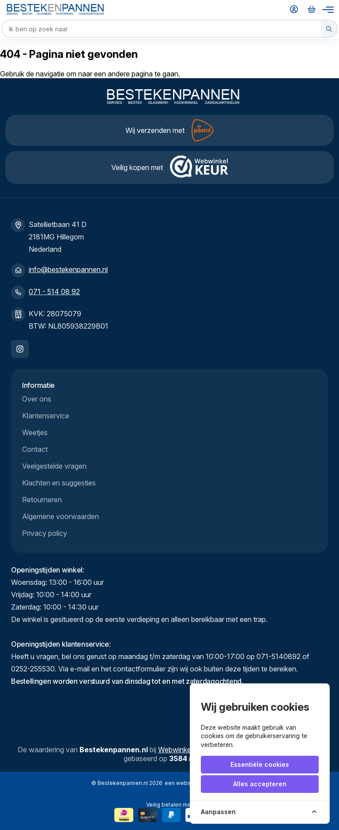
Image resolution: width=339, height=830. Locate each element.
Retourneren (42, 499)
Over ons (36, 398)
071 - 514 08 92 (54, 291)
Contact (35, 449)
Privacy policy (44, 533)
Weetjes (35, 432)
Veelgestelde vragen (54, 466)
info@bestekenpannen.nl (68, 269)
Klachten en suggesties (59, 482)
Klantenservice (45, 415)
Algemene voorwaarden (60, 516)
